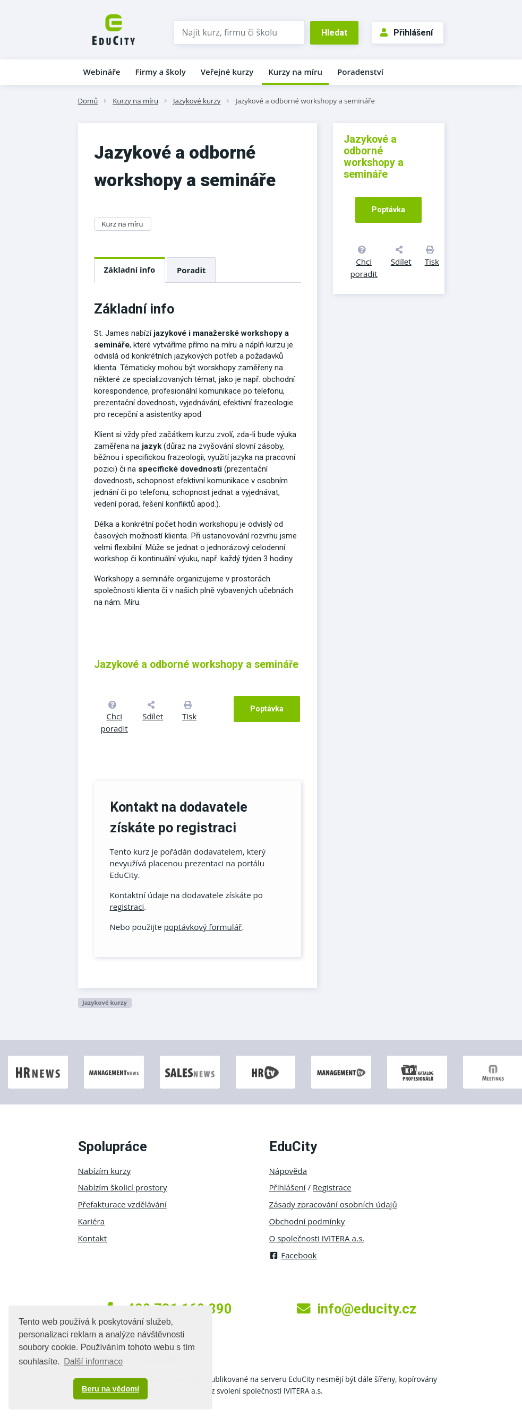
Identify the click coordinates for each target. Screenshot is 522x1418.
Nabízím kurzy (104, 1170)
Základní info (130, 269)
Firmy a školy (160, 71)
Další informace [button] (93, 1361)
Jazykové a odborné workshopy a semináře (305, 101)
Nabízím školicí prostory (122, 1187)
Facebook (293, 1255)
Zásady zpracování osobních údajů (333, 1204)
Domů (88, 101)
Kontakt (92, 1238)
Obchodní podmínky (307, 1221)
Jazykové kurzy (196, 101)
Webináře (102, 71)
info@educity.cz (356, 1309)
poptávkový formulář (203, 926)
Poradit (191, 270)
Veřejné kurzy (227, 71)
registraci (127, 906)
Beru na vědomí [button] (110, 1389)
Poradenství (360, 71)
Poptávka (267, 708)
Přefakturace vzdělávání (122, 1204)
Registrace (332, 1187)
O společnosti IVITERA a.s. (317, 1238)
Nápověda (288, 1170)
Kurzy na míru (295, 71)
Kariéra (91, 1221)
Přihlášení (406, 33)
